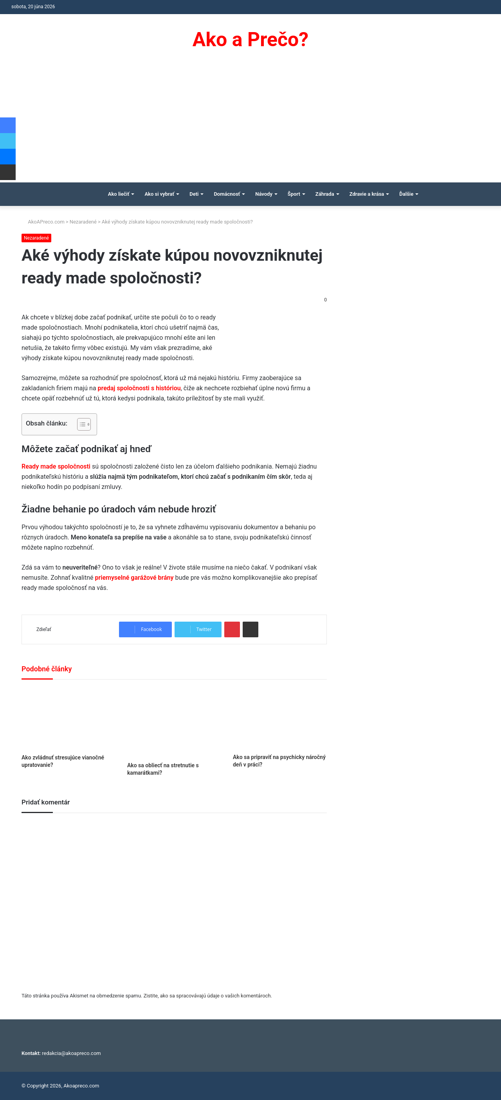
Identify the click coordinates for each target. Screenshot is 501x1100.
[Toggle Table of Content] (80, 424)
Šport (294, 194)
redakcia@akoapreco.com (71, 1053)
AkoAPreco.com (43, 222)
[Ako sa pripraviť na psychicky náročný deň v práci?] (280, 718)
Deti (193, 194)
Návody (263, 194)
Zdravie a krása (367, 194)
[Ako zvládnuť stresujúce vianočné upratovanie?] (68, 718)
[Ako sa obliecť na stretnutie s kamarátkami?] (174, 722)
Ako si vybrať (159, 194)
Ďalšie (406, 194)
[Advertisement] (250, 124)
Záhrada (324, 194)
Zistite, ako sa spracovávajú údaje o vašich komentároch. (208, 996)
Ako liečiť (119, 194)
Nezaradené (83, 222)
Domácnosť (227, 194)
